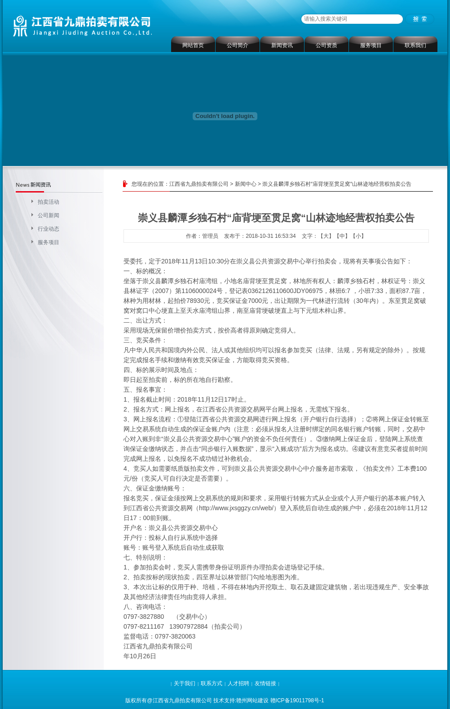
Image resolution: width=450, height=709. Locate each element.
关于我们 (184, 683)
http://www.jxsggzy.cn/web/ (236, 508)
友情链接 (265, 683)
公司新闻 (48, 215)
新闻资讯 (282, 45)
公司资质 (326, 45)
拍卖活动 (48, 202)
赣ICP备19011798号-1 (297, 700)
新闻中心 (245, 184)
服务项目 (371, 45)
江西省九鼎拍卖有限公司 (199, 184)
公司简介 (237, 45)
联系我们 (415, 45)
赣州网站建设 (252, 700)
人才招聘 (238, 683)
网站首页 (193, 45)
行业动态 (48, 229)
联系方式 (211, 683)
